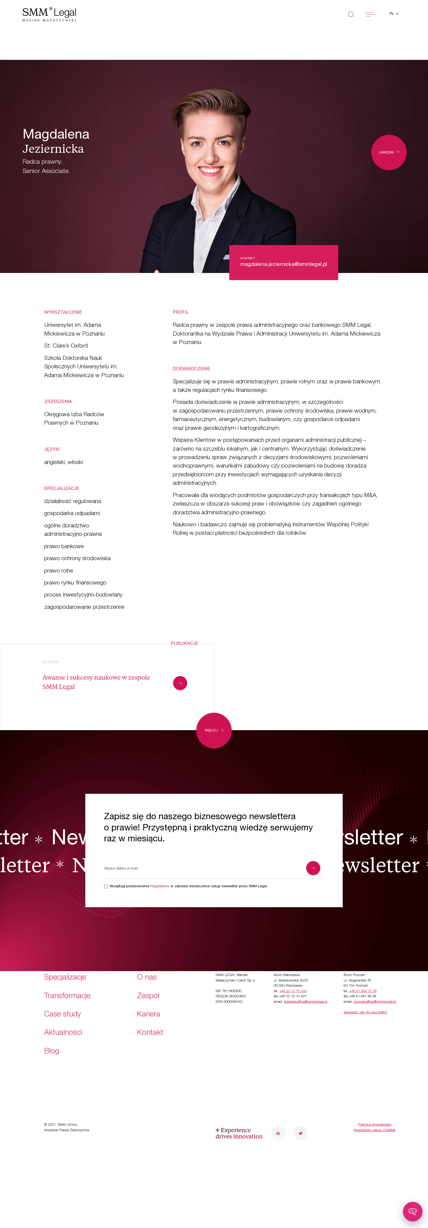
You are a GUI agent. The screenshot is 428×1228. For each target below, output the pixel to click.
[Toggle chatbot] (413, 1211)
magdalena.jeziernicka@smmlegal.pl (283, 265)
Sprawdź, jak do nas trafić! (366, 980)
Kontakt (150, 1000)
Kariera (148, 982)
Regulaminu (160, 886)
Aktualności (63, 1000)
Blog (51, 1019)
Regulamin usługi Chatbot (375, 1097)
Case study (62, 982)
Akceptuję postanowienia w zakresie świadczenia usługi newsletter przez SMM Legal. (188, 886)
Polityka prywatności (374, 1092)
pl (392, 14)
